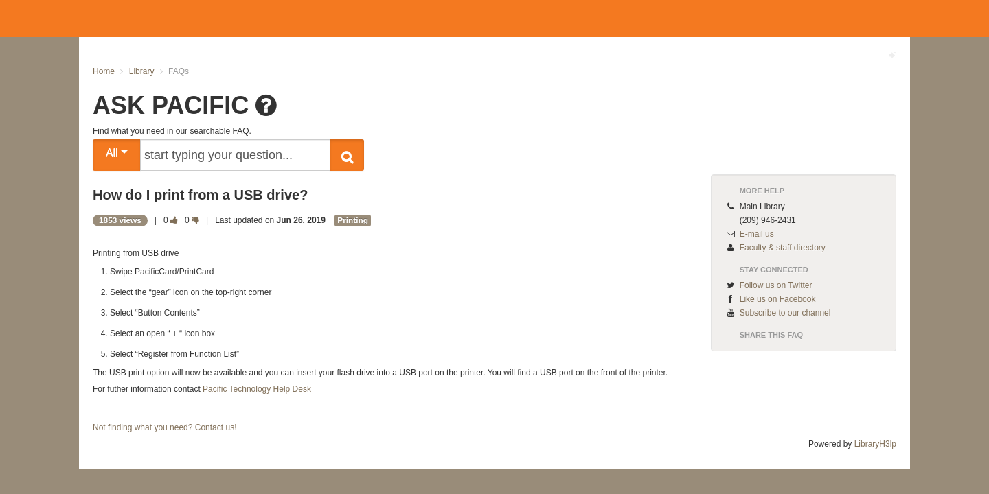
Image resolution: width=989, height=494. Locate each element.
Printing (352, 220)
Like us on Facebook (778, 299)
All (117, 152)
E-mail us (757, 234)
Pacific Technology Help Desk (257, 389)
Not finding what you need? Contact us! (164, 427)
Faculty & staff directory (783, 247)
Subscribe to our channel (785, 313)
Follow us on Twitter (776, 285)
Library (142, 71)
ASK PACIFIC (171, 105)
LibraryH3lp (875, 444)
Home (104, 71)
